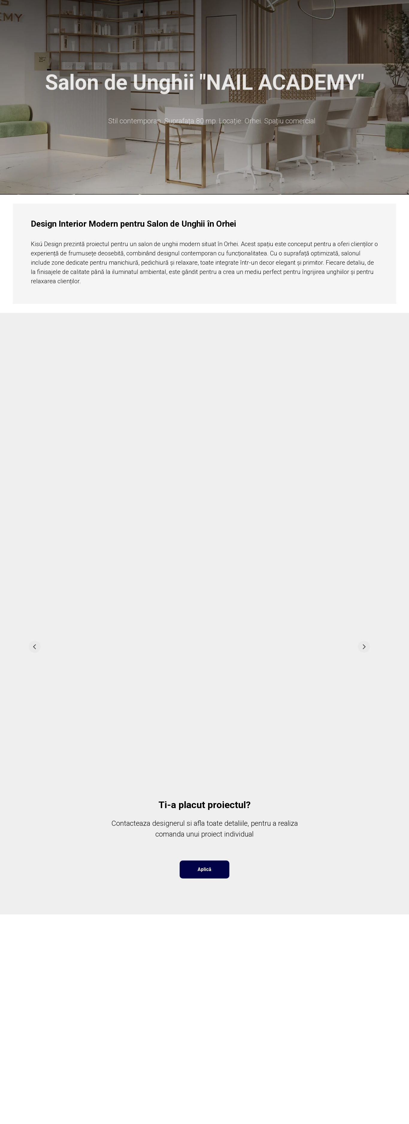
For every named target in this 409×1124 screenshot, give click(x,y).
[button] (204, 869)
